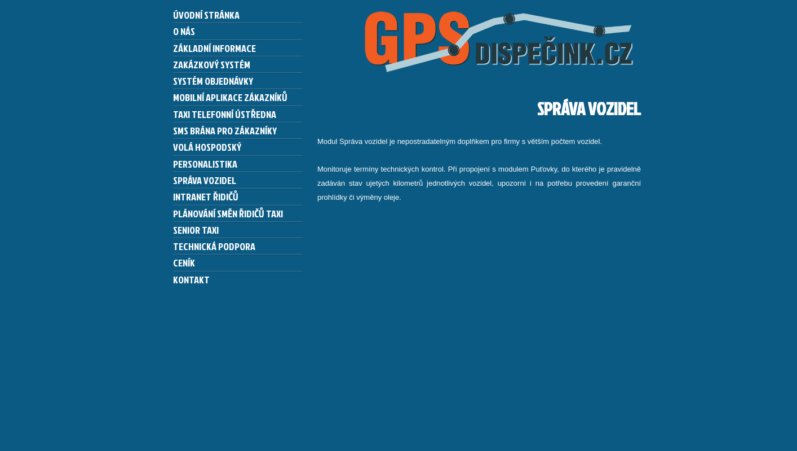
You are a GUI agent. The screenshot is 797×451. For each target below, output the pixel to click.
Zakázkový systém (211, 64)
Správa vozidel (204, 180)
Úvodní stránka (206, 14)
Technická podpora (214, 246)
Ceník (184, 262)
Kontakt (191, 279)
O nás (184, 31)
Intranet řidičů (205, 196)
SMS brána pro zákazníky (225, 130)
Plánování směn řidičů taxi (228, 213)
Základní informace (214, 48)
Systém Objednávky (213, 80)
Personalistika (205, 163)
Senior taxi (196, 229)
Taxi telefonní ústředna (224, 114)
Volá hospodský (207, 146)
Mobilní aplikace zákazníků (230, 97)
